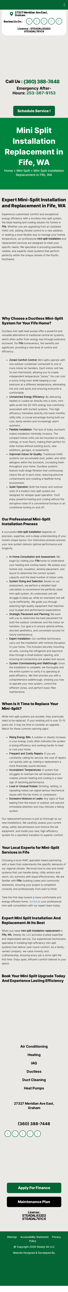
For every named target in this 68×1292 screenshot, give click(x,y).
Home (8, 176)
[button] (64, 5)
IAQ (34, 1069)
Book (6, 982)
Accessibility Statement (34, 1242)
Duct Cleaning (34, 1086)
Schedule (34, 907)
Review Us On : (13, 21)
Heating (34, 1061)
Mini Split (23, 176)
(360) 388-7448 (27, 84)
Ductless (34, 1077)
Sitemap (12, 1242)
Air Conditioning (34, 1052)
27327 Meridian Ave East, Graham (31, 14)
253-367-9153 (41, 99)
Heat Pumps (34, 1094)
